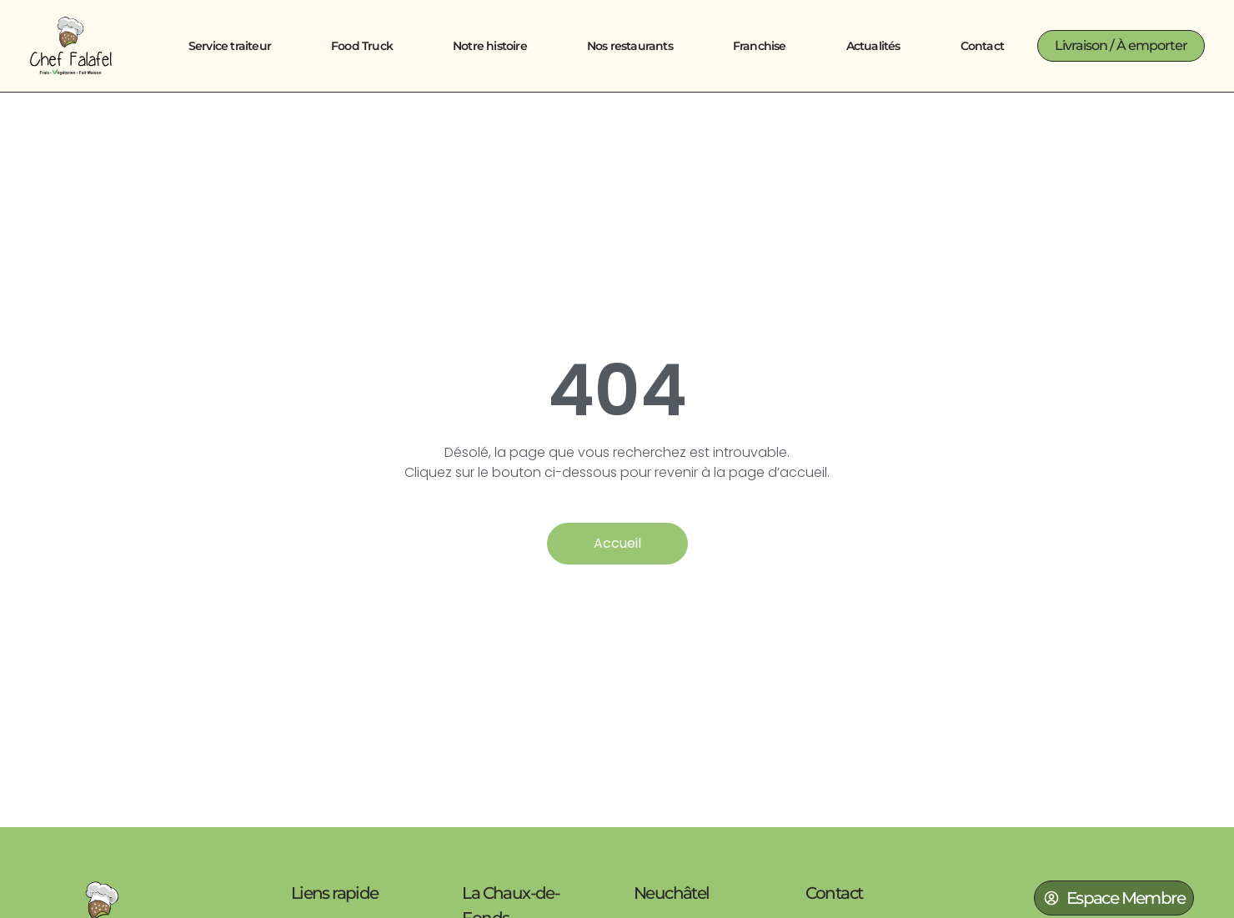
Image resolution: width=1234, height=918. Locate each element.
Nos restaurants (630, 45)
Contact (982, 45)
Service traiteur (229, 45)
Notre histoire (490, 45)
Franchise (759, 45)
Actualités (873, 45)
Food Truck (362, 45)
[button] (1121, 46)
